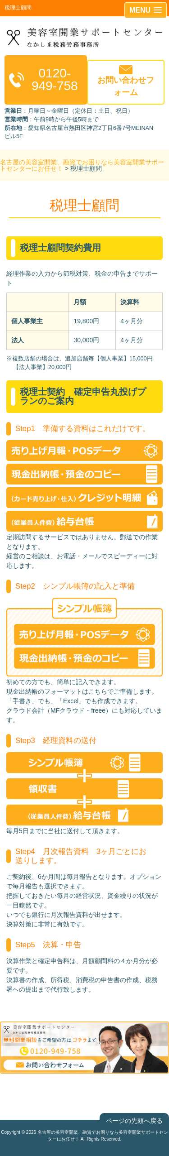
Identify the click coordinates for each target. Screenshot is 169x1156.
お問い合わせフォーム (125, 86)
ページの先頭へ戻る (134, 1120)
